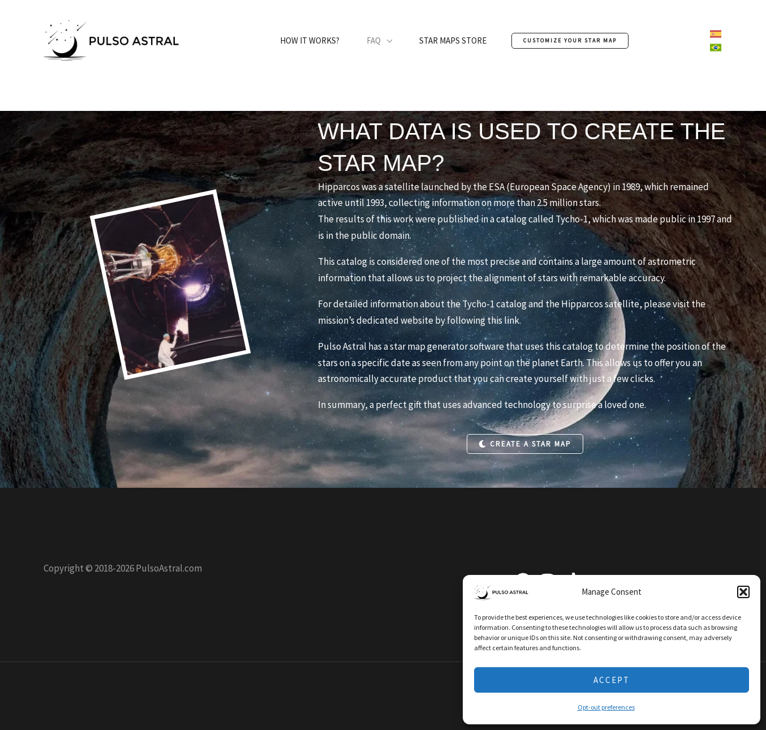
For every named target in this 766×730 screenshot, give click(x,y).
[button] (743, 592)
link (511, 320)
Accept (611, 680)
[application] (386, 40)
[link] (715, 34)
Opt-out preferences (606, 707)
